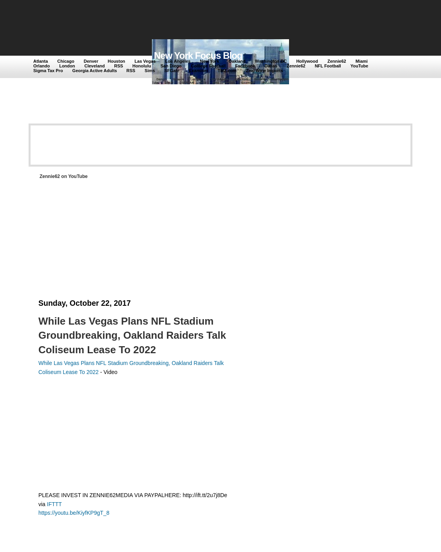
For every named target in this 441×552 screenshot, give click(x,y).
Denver (91, 61)
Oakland (237, 61)
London (67, 66)
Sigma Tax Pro (48, 70)
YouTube (359, 66)
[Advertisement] (177, 20)
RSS (118, 66)
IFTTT (54, 504)
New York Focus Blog (198, 55)
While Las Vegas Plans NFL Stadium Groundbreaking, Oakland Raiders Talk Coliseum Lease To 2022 (132, 335)
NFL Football (328, 66)
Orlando (41, 66)
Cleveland (95, 66)
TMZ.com (227, 70)
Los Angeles (177, 61)
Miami (362, 61)
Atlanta (40, 61)
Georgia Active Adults (94, 70)
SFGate (172, 70)
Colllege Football (208, 66)
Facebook (245, 66)
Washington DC (271, 61)
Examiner (198, 70)
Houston (116, 61)
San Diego (171, 66)
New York (209, 61)
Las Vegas (145, 61)
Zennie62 (336, 61)
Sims (150, 70)
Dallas (271, 66)
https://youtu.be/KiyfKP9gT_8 (73, 513)
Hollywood (307, 61)
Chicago (65, 61)
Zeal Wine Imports (264, 70)
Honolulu (141, 66)
